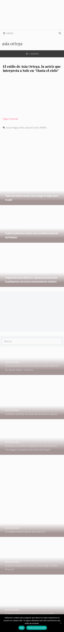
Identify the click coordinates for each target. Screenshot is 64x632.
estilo (21, 127)
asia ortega (11, 127)
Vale (21, 628)
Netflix (43, 127)
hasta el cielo (32, 127)
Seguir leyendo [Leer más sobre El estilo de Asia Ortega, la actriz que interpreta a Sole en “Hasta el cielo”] (10, 118)
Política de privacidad (37, 628)
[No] (60, 623)
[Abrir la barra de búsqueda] (59, 33)
